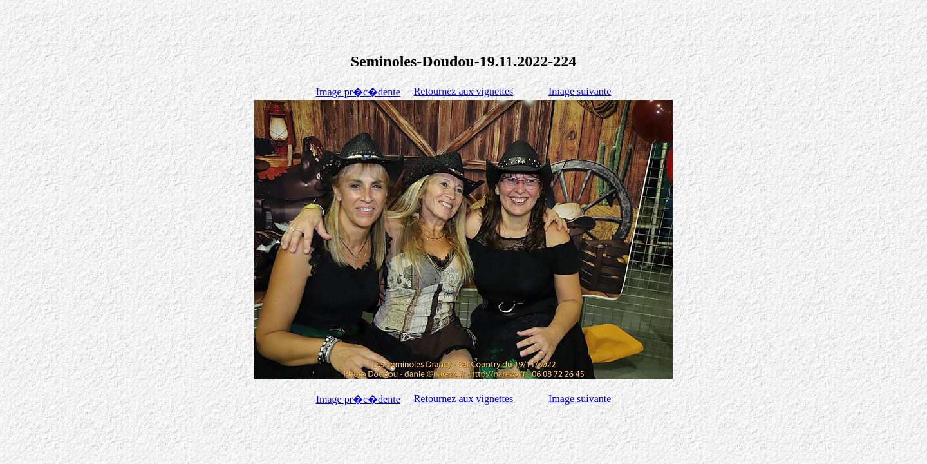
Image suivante (579, 91)
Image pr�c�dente (358, 91)
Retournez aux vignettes (464, 91)
